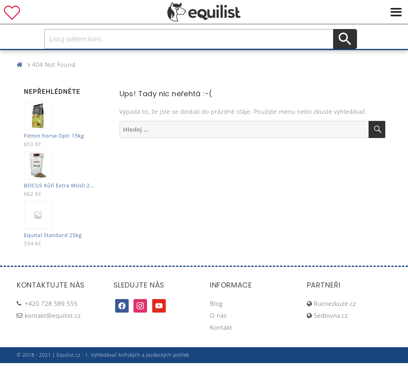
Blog (216, 319)
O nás (218, 331)
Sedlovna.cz (331, 331)
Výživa (233, 57)
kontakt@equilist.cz (53, 331)
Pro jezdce (138, 57)
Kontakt (221, 343)
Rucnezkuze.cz (335, 319)
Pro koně (92, 57)
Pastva (290, 57)
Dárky (322, 57)
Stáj (261, 57)
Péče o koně (190, 57)
